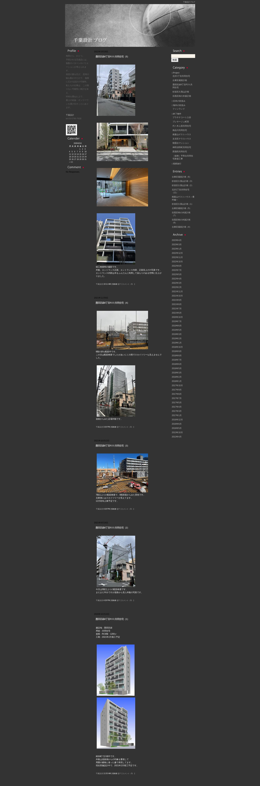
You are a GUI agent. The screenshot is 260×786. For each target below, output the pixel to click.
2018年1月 (177, 381)
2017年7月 (177, 398)
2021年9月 (177, 300)
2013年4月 (177, 437)
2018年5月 (177, 368)
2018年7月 (177, 360)
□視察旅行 (176, 163)
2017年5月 (177, 402)
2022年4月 (177, 278)
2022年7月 (177, 270)
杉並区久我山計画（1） (183, 204)
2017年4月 (177, 407)
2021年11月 (177, 291)
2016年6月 (177, 424)
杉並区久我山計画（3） (183, 181)
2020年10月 (177, 317)
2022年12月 (177, 253)
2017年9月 (177, 390)
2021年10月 (177, 296)
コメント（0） (128, 284)
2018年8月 (177, 355)
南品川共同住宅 (180, 130)
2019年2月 (177, 338)
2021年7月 (177, 308)
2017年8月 (177, 394)
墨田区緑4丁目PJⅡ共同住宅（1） (112, 619)
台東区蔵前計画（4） (182, 227)
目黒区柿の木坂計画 (182, 96)
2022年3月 (177, 283)
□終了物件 (176, 114)
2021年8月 (177, 304)
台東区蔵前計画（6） (182, 177)
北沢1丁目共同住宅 (181, 76)
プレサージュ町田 (181, 121)
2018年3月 (177, 372)
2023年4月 (177, 240)
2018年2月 (177, 377)
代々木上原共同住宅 (182, 126)
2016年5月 (177, 428)
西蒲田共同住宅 (180, 151)
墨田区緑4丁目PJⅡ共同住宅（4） (112, 302)
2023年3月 (177, 244)
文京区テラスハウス (182, 139)
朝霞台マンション (181, 143)
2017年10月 (177, 385)
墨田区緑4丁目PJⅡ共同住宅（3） (112, 445)
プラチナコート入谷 (182, 117)
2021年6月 (177, 313)
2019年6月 (177, 325)
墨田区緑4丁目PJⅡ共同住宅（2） (112, 527)
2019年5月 (177, 330)
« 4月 (71, 162)
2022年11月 (177, 257)
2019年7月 (177, 321)
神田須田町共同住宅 (182, 147)
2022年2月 (177, 287)
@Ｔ (119, 284)
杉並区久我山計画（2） (183, 185)
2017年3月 (177, 411)
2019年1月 (177, 343)
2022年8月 (177, 266)
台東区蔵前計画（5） (182, 208)
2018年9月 (177, 351)
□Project (176, 73)
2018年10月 (177, 347)
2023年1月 (177, 249)
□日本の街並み (178, 101)
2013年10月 (177, 432)
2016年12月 (177, 419)
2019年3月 (177, 334)
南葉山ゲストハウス (182, 134)
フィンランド (179, 109)
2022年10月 (177, 261)
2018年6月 (177, 364)
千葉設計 (70, 115)
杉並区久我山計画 (181, 92)
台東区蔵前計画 (180, 80)
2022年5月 (177, 274)
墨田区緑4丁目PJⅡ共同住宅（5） (112, 56)
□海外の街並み (178, 105)
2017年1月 (177, 415)
